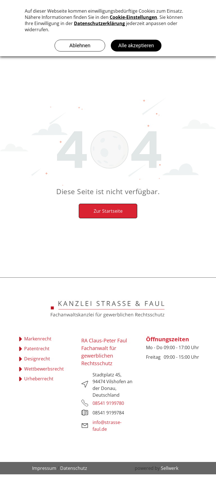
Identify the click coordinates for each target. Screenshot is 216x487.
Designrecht (37, 359)
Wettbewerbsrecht (44, 369)
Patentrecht (37, 348)
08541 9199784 (108, 413)
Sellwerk (169, 468)
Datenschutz (73, 468)
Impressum (44, 468)
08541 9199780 (108, 403)
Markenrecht (37, 339)
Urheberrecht (38, 379)
